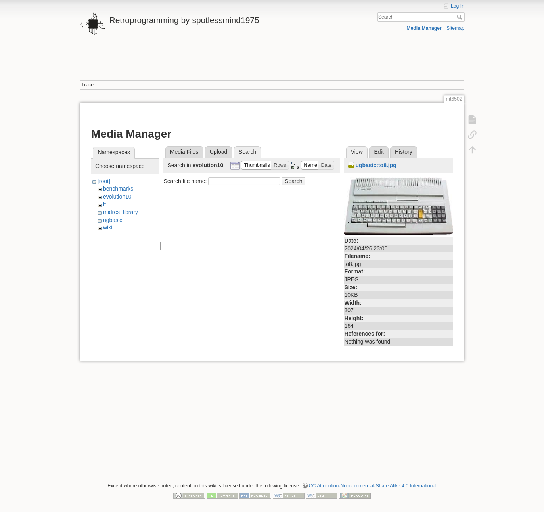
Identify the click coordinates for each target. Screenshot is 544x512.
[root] (104, 181)
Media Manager (424, 28)
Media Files (184, 152)
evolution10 (117, 196)
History (403, 152)
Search (460, 17)
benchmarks (118, 188)
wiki (107, 227)
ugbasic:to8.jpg (375, 165)
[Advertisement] (272, 62)
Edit (378, 152)
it (104, 204)
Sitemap (455, 28)
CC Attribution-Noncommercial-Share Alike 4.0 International (373, 486)
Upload (218, 152)
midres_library (120, 212)
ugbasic (112, 220)
